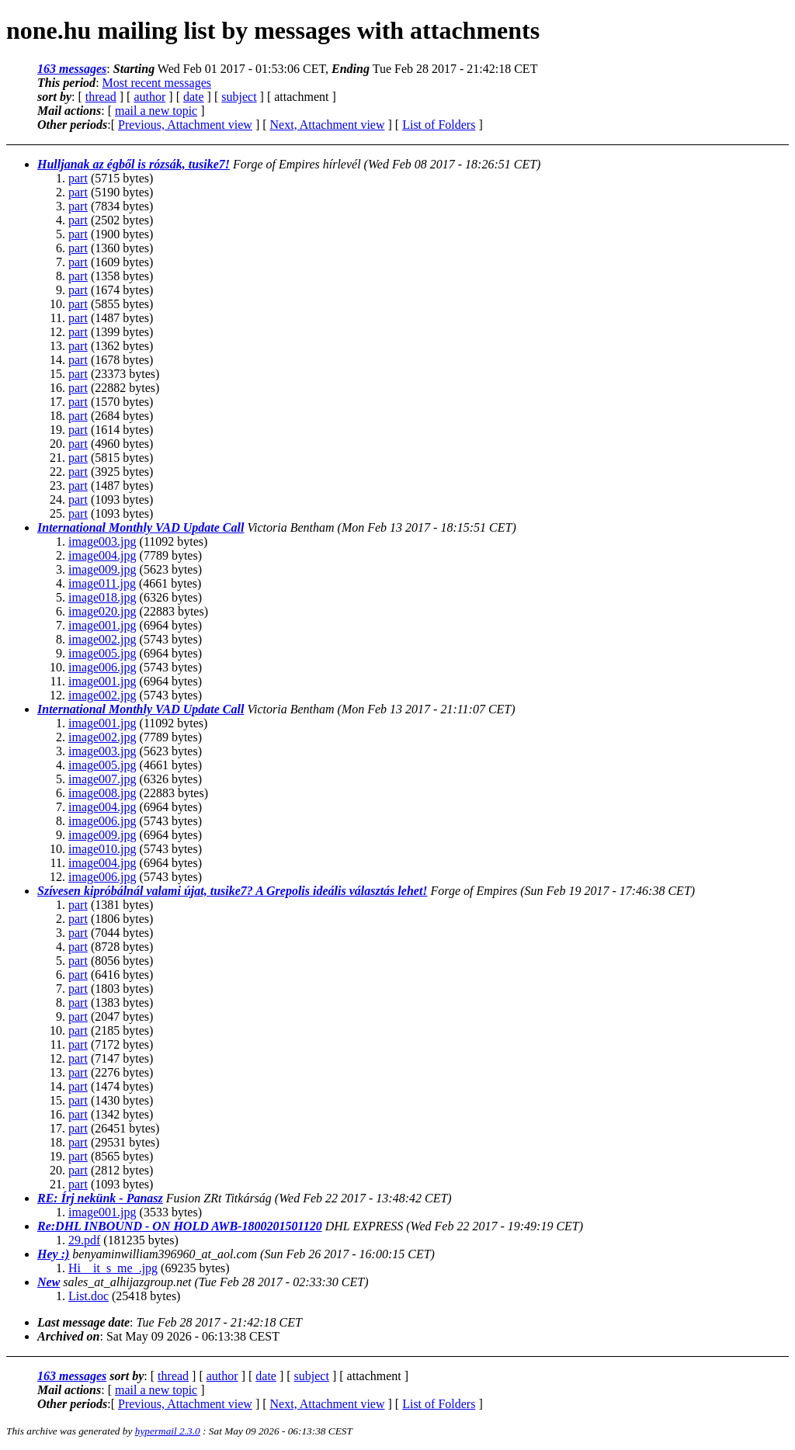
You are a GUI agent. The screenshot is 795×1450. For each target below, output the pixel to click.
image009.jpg (102, 569)
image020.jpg (102, 611)
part (78, 178)
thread (100, 96)
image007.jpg (102, 779)
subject (238, 96)
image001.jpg (102, 625)
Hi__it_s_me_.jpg (113, 1268)
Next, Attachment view (327, 124)
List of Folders (438, 124)
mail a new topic (156, 110)
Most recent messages (156, 82)
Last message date (83, 1322)
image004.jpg (102, 555)
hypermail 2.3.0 (167, 1431)
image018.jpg (102, 597)
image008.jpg (102, 793)
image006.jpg (102, 667)
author (149, 96)
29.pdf (84, 1240)
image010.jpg (102, 848)
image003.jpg (102, 541)
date (193, 96)
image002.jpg (102, 639)
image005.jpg (102, 653)
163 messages (71, 68)
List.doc (88, 1296)
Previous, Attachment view (185, 124)
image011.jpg (102, 583)
